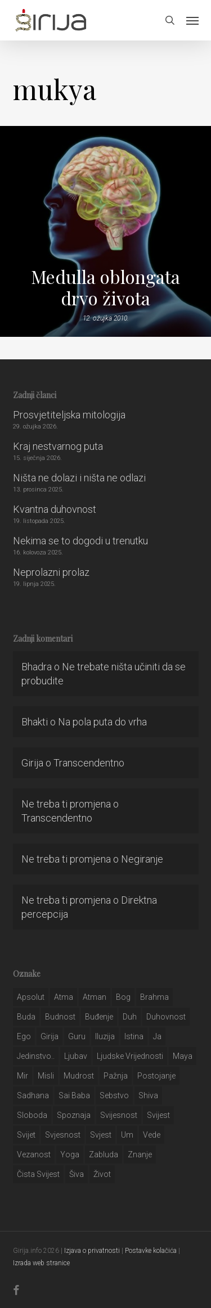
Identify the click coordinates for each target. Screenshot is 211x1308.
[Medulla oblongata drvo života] (105, 231)
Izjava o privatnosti (92, 1251)
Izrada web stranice (41, 1263)
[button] (192, 20)
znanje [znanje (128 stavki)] (140, 1154)
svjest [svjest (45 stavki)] (100, 1134)
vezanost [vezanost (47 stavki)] (34, 1154)
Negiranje (142, 859)
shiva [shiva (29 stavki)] (148, 1095)
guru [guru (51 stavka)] (77, 1036)
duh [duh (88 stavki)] (130, 1016)
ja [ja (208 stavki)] (157, 1036)
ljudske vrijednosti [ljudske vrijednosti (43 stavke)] (130, 1056)
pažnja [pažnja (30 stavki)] (116, 1075)
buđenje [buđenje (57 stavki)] (99, 1016)
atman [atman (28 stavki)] (94, 997)
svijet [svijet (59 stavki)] (26, 1134)
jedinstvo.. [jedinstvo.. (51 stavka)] (36, 1056)
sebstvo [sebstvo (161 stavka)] (114, 1095)
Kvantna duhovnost (54, 509)
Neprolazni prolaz (51, 572)
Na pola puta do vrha (102, 722)
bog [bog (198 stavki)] (123, 997)
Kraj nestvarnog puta (58, 446)
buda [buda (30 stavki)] (26, 1016)
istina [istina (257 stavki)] (133, 1036)
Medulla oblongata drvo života (105, 287)
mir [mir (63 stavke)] (22, 1075)
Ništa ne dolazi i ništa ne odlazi (79, 478)
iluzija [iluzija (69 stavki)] (105, 1036)
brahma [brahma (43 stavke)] (154, 997)
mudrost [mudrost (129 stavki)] (79, 1075)
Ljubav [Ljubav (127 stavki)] (75, 1056)
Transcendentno (88, 763)
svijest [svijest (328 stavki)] (158, 1115)
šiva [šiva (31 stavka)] (76, 1174)
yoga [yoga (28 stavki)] (69, 1154)
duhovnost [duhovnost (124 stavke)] (166, 1016)
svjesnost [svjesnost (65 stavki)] (62, 1134)
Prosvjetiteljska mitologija (69, 415)
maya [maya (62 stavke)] (182, 1056)
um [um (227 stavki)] (127, 1134)
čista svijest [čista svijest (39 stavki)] (38, 1174)
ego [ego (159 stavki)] (24, 1036)
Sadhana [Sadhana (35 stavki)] (33, 1095)
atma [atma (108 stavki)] (63, 997)
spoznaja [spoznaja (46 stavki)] (74, 1115)
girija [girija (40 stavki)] (50, 1036)
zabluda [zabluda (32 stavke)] (103, 1154)
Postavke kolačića (151, 1251)
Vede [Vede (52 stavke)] (151, 1134)
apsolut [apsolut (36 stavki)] (30, 997)
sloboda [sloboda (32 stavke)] (32, 1115)
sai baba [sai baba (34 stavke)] (74, 1095)
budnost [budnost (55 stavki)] (60, 1016)
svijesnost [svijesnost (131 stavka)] (118, 1115)
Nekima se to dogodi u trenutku (80, 541)
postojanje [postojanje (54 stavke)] (156, 1075)
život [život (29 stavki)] (102, 1174)
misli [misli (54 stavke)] (46, 1075)
